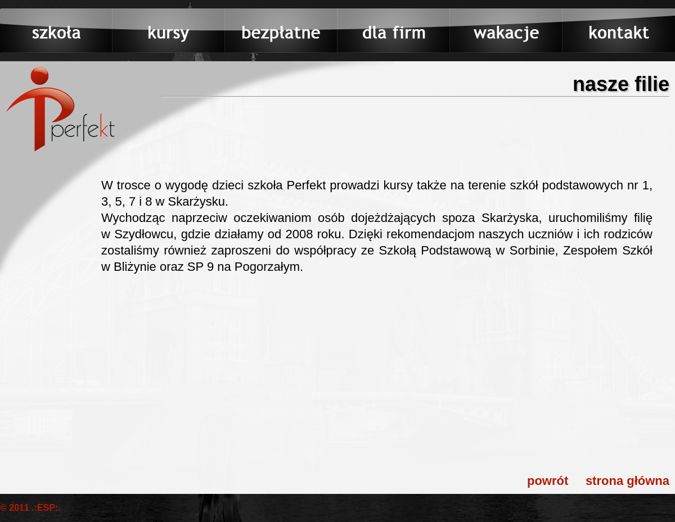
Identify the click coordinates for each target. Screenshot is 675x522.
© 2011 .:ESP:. (30, 507)
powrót (547, 481)
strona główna (627, 481)
